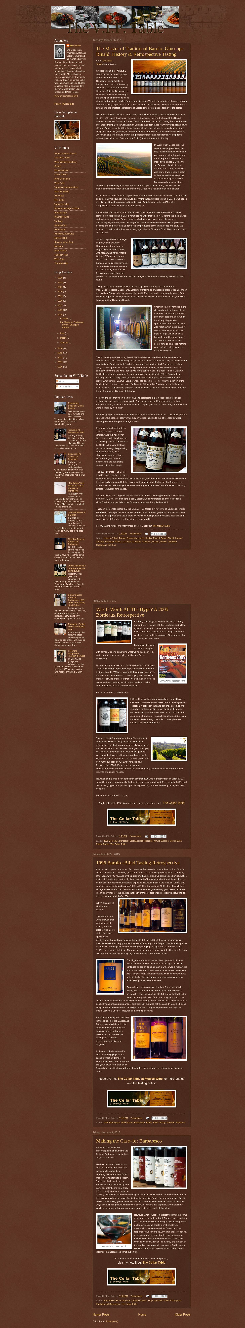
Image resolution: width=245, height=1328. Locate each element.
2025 (60, 277)
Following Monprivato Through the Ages (76, 653)
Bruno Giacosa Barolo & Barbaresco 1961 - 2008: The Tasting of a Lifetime (77, 600)
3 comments (135, 533)
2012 (60, 357)
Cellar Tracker (61, 174)
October (64, 318)
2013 (60, 353)
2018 (60, 301)
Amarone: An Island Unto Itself (76, 431)
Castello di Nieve (139, 1300)
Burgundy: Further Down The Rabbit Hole (76, 627)
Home (142, 1314)
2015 (60, 314)
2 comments (135, 836)
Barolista (58, 246)
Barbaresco (139, 1122)
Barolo (122, 538)
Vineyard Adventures (64, 233)
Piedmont (146, 541)
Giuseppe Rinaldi (113, 541)
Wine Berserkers (62, 179)
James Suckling (161, 841)
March (63, 338)
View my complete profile (66, 96)
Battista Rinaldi (152, 538)
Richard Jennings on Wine (66, 208)
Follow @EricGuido (64, 104)
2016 (60, 310)
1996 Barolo (126, 1122)
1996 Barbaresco (112, 1122)
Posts (60, 381)
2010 (60, 367)
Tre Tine (112, 545)
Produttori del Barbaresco (108, 1304)
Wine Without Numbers (65, 162)
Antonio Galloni (110, 538)
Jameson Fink (61, 255)
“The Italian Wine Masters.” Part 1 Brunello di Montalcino (76, 487)
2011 (60, 362)
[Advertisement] (141, 574)
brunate (179, 538)
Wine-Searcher (61, 170)
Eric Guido (75, 45)
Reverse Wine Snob (64, 242)
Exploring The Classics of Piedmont (74, 456)
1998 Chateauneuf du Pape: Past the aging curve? (77, 568)
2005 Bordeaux (111, 841)
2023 (60, 282)
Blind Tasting (159, 1122)
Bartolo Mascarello (135, 538)
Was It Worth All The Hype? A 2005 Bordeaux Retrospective (132, 612)
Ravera (155, 541)
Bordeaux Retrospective (141, 841)
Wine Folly (59, 183)
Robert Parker (102, 844)
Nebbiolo (136, 541)
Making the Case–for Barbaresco (129, 1141)
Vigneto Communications (66, 187)
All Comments (64, 386)
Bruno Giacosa (123, 1300)
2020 (60, 291)
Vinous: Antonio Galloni (65, 153)
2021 (60, 287)
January (64, 342)
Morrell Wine (176, 841)
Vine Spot (59, 195)
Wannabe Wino (61, 217)
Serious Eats (60, 225)
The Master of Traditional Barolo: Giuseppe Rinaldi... (71, 325)
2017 (60, 305)
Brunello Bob (60, 212)
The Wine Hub (61, 263)
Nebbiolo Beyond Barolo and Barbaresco (76, 542)
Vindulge (58, 221)
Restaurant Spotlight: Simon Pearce (76, 406)
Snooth (57, 166)
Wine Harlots (60, 250)
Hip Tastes (59, 200)
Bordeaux (123, 841)
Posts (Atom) (112, 1321)
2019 (60, 296)
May (62, 333)
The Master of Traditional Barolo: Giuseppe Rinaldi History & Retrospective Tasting (140, 51)
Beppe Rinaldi (167, 538)
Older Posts (183, 1314)
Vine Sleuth (59, 229)
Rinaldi (163, 541)
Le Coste (127, 541)
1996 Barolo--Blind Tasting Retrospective (138, 862)
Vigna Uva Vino (61, 204)
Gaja (150, 1300)
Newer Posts (101, 1314)
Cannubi (100, 541)
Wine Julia (59, 259)
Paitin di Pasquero (172, 1300)
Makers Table (60, 238)
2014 (60, 348)
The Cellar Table (174, 803)
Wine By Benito (61, 191)
